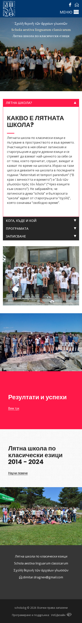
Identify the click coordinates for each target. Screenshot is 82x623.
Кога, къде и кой (21, 220)
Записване (16, 236)
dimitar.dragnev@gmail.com (43, 577)
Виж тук (13, 408)
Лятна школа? (19, 102)
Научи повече (18, 473)
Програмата (17, 228)
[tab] (41, 103)
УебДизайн (61, 614)
